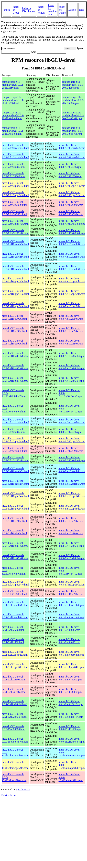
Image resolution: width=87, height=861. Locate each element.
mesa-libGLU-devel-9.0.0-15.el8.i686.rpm (70, 728)
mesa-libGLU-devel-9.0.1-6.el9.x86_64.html (14, 703)
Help (81, 9)
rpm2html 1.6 (23, 789)
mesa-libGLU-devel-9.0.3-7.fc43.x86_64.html (15, 222)
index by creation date (52, 10)
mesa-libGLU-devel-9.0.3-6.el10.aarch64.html (15, 470)
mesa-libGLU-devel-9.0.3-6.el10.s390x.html (14, 519)
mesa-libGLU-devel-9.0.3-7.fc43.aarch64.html (15, 146)
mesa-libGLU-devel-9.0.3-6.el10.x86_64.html (15, 544)
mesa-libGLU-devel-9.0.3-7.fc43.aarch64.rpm (72, 146)
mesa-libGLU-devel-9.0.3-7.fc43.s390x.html (14, 203)
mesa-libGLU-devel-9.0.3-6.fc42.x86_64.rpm (72, 459)
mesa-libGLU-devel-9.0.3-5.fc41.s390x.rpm (71, 592)
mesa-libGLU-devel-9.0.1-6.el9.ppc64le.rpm (71, 653)
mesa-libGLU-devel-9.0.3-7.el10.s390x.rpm (71, 317)
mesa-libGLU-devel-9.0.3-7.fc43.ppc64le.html (15, 184)
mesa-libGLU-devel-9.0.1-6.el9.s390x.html (13, 678)
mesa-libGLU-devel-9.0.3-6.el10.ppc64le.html (15, 495)
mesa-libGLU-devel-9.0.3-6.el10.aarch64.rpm (72, 470)
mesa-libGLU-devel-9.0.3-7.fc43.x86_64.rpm (72, 222)
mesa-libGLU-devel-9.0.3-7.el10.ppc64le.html (15, 280)
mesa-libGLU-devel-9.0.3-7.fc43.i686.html (13, 165)
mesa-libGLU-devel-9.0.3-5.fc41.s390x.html (14, 592)
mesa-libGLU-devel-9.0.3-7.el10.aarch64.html (15, 243)
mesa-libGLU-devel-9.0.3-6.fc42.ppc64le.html (15, 440)
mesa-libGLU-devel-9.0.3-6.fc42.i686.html (13, 430)
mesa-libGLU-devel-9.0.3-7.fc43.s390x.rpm (71, 203)
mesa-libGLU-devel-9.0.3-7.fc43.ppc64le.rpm (72, 184)
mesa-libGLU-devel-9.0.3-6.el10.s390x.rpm (71, 519)
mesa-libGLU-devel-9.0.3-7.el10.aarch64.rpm (72, 243)
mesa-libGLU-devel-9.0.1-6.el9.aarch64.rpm (71, 603)
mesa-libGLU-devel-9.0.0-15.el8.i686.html (13, 728)
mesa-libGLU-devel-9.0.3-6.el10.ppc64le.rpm (72, 495)
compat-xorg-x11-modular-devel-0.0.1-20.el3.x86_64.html (13, 115)
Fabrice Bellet (8, 795)
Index (7, 9)
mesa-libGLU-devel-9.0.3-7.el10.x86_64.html (15, 354)
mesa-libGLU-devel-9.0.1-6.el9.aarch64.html (15, 603)
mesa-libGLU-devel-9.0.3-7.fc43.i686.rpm (70, 165)
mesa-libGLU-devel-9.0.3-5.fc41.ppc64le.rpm (72, 583)
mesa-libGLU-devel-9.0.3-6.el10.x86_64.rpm (72, 544)
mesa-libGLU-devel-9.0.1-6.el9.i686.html (13, 628)
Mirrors (72, 9)
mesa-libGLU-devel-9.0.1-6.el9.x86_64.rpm (71, 703)
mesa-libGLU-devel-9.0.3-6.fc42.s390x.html (14, 449)
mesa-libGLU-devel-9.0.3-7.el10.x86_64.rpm (72, 354)
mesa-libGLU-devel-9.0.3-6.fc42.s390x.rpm (71, 449)
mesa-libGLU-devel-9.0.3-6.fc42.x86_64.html (15, 459)
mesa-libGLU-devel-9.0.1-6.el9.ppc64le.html (15, 653)
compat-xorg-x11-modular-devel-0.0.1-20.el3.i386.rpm (73, 84)
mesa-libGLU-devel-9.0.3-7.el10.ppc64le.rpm (72, 280)
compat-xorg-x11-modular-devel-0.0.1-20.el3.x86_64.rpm (73, 115)
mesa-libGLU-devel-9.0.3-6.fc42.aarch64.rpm (72, 421)
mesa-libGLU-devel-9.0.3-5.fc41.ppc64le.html (15, 583)
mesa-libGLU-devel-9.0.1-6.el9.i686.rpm (69, 628)
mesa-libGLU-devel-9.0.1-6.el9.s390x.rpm (70, 678)
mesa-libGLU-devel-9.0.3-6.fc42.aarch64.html (15, 421)
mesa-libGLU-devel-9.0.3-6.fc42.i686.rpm (70, 430)
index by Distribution (28, 10)
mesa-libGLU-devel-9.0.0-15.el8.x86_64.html (15, 740)
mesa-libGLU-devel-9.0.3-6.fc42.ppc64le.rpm (72, 440)
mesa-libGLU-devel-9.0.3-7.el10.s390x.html (14, 317)
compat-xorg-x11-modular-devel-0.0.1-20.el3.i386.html (13, 84)
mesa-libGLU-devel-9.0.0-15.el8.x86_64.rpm (72, 740)
